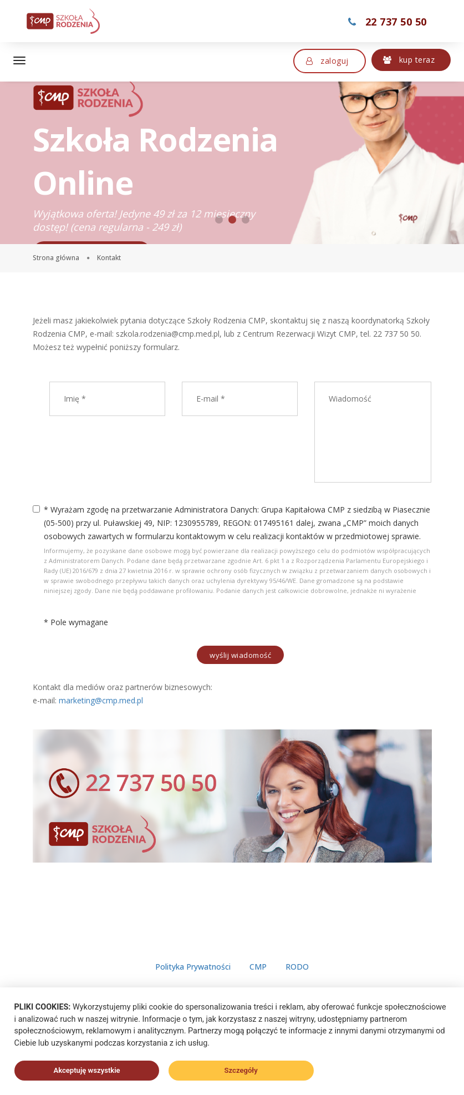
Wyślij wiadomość (240, 655)
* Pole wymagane (76, 622)
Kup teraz (409, 59)
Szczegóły (241, 1070)
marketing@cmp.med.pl (101, 700)
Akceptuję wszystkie (86, 1070)
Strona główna (56, 257)
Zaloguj (327, 60)
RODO (297, 979)
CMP (258, 979)
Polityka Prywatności (193, 979)
